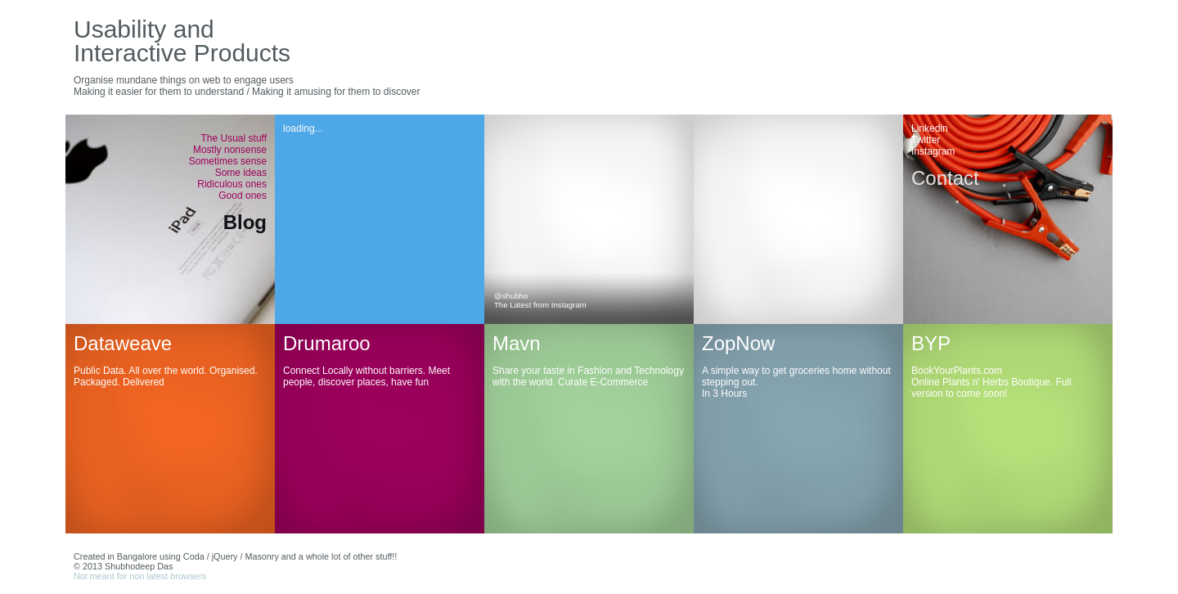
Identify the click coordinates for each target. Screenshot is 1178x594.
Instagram (933, 151)
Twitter (925, 140)
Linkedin (929, 128)
